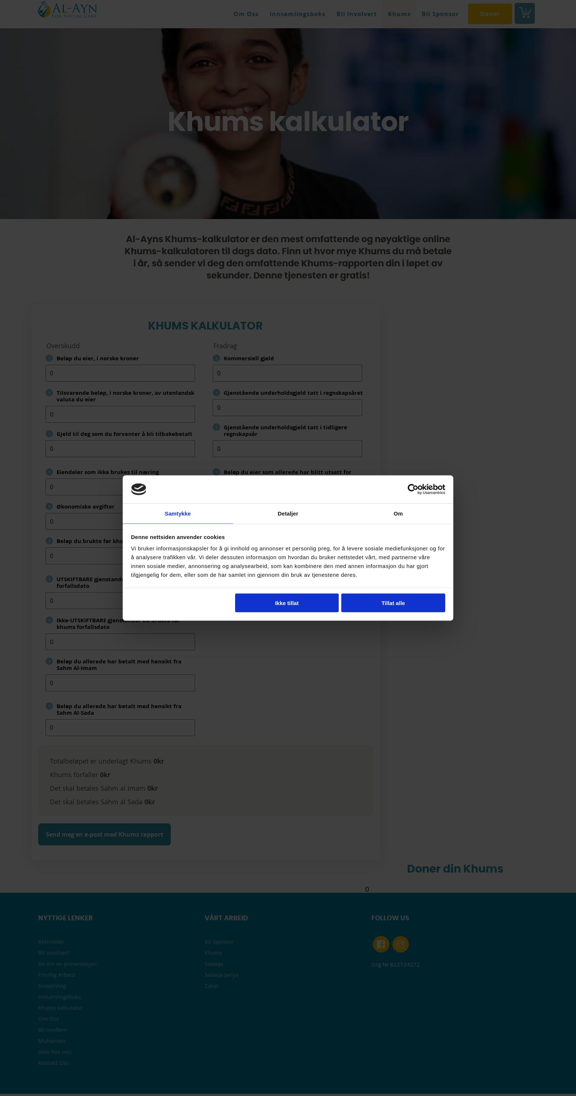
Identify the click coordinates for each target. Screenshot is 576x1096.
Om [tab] (398, 513)
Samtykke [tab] (178, 513)
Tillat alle (393, 603)
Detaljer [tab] (288, 513)
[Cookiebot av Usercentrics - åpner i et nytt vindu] (413, 488)
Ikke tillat (287, 603)
